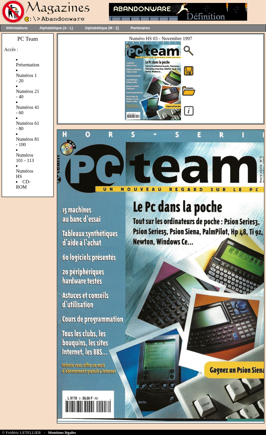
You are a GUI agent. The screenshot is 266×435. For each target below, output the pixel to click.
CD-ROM (23, 184)
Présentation (27, 64)
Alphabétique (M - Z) (102, 28)
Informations (17, 28)
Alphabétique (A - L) (56, 28)
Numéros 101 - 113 (25, 158)
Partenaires (140, 28)
